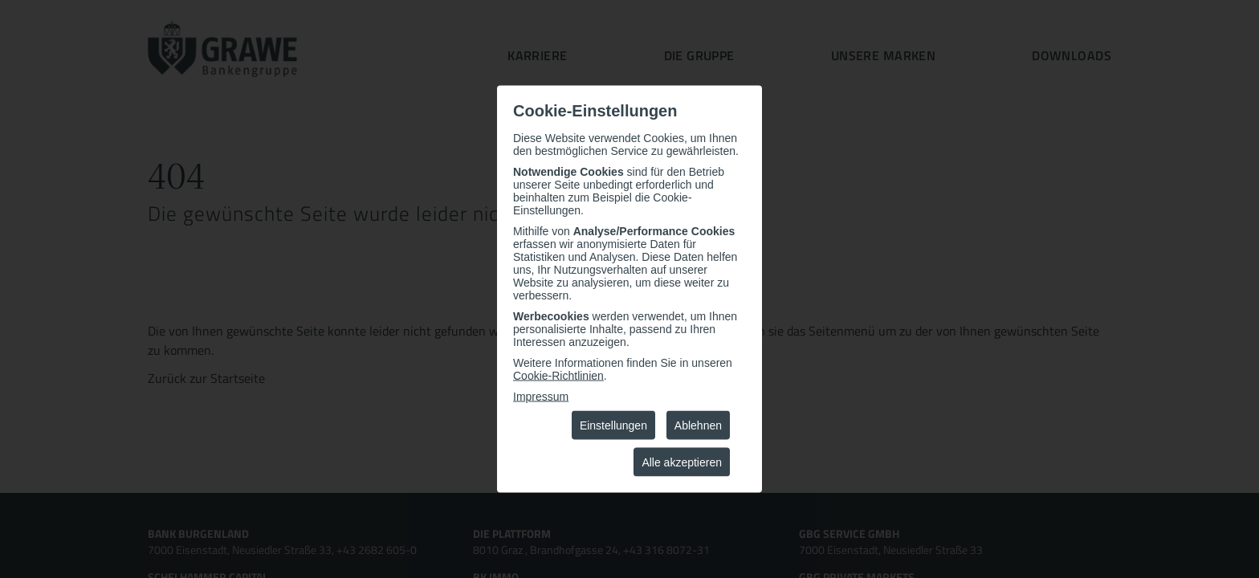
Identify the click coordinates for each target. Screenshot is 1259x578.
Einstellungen (613, 425)
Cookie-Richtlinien (558, 375)
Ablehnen (698, 425)
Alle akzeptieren (682, 462)
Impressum (540, 396)
